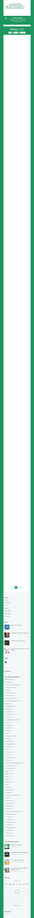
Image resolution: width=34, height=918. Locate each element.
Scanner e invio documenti (13, 795)
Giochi (8, 722)
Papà (8, 733)
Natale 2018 (8, 773)
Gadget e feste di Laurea (12, 719)
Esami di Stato (10, 757)
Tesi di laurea (10, 835)
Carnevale (9, 711)
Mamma (9, 728)
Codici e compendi (11, 814)
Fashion (8, 717)
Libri (6, 605)
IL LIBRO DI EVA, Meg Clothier (18, 641)
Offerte (7, 779)
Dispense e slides (11, 822)
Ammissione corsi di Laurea (13, 811)
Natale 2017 (8, 771)
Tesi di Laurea (10, 800)
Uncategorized (8, 806)
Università (7, 602)
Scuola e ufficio (10, 744)
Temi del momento (9, 803)
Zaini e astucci (10, 693)
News (6, 776)
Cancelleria (8, 611)
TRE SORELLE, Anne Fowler (17, 860)
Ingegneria (9, 830)
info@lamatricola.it (16, 5)
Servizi (7, 608)
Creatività (7, 616)
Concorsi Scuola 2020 (10, 698)
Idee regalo (7, 613)
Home (10, 32)
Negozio (16, 32)
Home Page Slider (9, 706)
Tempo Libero (10, 768)
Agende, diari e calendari (12, 684)
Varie (8, 690)
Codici (9, 816)
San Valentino (10, 741)
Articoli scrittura (10, 687)
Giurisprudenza (10, 827)
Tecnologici (9, 746)
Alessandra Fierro (15, 854)
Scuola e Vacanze (11, 765)
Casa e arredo (10, 714)
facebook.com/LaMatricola (15, 8)
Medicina (9, 833)
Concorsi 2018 (9, 695)
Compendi (10, 819)
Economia (9, 825)
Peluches (9, 738)
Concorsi (9, 752)
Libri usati (9, 760)
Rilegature (9, 792)
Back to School (8, 679)
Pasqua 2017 (8, 781)
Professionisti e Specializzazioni (14, 763)
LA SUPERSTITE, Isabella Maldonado (19, 852)
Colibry (8, 787)
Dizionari (9, 755)
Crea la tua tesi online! (16, 844)
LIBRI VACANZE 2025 (16, 625)
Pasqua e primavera (11, 736)
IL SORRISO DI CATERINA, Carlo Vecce (20, 633)
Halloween (9, 725)
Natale (8, 730)
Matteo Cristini (15, 846)
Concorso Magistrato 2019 (11, 701)
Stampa (8, 798)
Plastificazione (10, 790)
